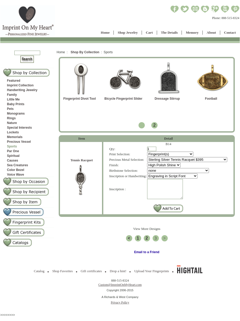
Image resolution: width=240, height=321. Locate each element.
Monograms (16, 113)
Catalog (39, 275)
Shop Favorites (62, 275)
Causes (12, 160)
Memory (192, 32)
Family (12, 95)
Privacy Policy (120, 306)
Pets (10, 109)
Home (105, 32)
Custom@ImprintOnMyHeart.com (120, 288)
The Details (169, 32)
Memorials (14, 137)
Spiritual (13, 156)
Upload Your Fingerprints (151, 275)
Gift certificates (91, 275)
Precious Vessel (19, 142)
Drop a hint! (118, 275)
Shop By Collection (85, 52)
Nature (12, 123)
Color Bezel (15, 170)
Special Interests (19, 127)
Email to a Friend (146, 256)
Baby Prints (16, 104)
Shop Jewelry (128, 32)
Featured (13, 80)
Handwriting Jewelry (22, 90)
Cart (149, 32)
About (211, 32)
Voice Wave (15, 174)
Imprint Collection (20, 85)
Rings (11, 118)
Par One (13, 151)
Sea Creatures (17, 165)
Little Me (13, 99)
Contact (230, 32)
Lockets (13, 132)
